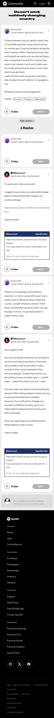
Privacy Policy (11, 689)
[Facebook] (28, 664)
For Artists (12, 558)
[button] (49, 31)
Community (13, 4)
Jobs (9, 538)
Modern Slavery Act (14, 703)
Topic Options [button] (26, 120)
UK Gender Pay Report (15, 712)
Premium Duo (14, 634)
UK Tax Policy (11, 708)
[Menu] (49, 3)
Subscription (40, 99)
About (10, 532)
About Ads (26, 694)
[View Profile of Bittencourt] (19, 172)
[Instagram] (10, 664)
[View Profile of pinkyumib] (16, 29)
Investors (11, 576)
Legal (9, 685)
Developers (13, 564)
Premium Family (15, 640)
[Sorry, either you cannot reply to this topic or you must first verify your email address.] (29, 501)
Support (11, 596)
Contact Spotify (15, 614)
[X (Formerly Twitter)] (19, 664)
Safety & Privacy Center (21, 685)
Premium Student (16, 646)
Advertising (13, 570)
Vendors (11, 582)
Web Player (13, 602)
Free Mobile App (15, 608)
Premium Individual (16, 628)
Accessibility (11, 698)
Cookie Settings (13, 694)
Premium (28, 99)
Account (17, 99)
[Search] (35, 3)
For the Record (14, 544)
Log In (42, 3)
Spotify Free (13, 652)
